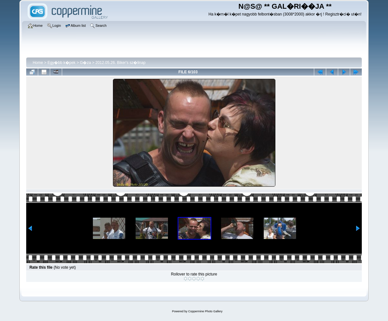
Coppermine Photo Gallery (205, 311)
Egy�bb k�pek (62, 62)
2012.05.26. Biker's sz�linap (120, 62)
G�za (85, 62)
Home (38, 62)
